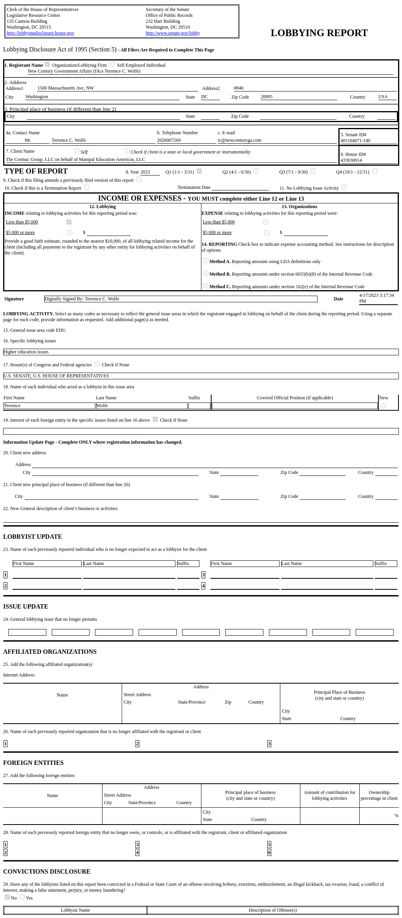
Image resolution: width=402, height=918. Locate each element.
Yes (26, 898)
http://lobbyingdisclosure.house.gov (40, 33)
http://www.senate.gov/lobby (173, 33)
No (11, 898)
